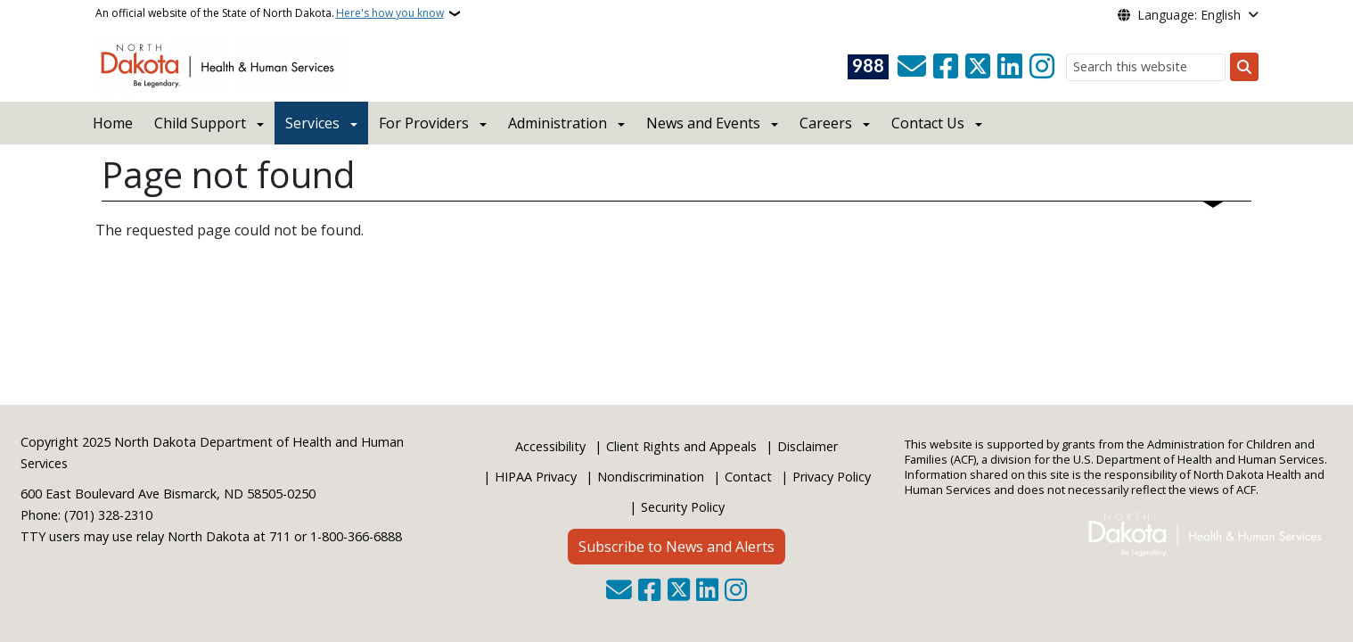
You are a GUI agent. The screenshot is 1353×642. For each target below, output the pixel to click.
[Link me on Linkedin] (1009, 67)
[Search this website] (1146, 67)
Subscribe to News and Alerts (676, 546)
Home (113, 123)
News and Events (703, 123)
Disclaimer (807, 446)
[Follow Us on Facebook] (945, 67)
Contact (748, 476)
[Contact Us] (912, 67)
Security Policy (683, 506)
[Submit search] (1244, 67)
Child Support (200, 123)
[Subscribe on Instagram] (1041, 67)
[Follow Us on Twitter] (977, 67)
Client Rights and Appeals (681, 446)
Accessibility (550, 446)
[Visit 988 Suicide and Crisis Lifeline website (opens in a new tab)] (868, 67)
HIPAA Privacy (536, 476)
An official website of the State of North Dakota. (269, 13)
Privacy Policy (831, 476)
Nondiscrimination (650, 476)
